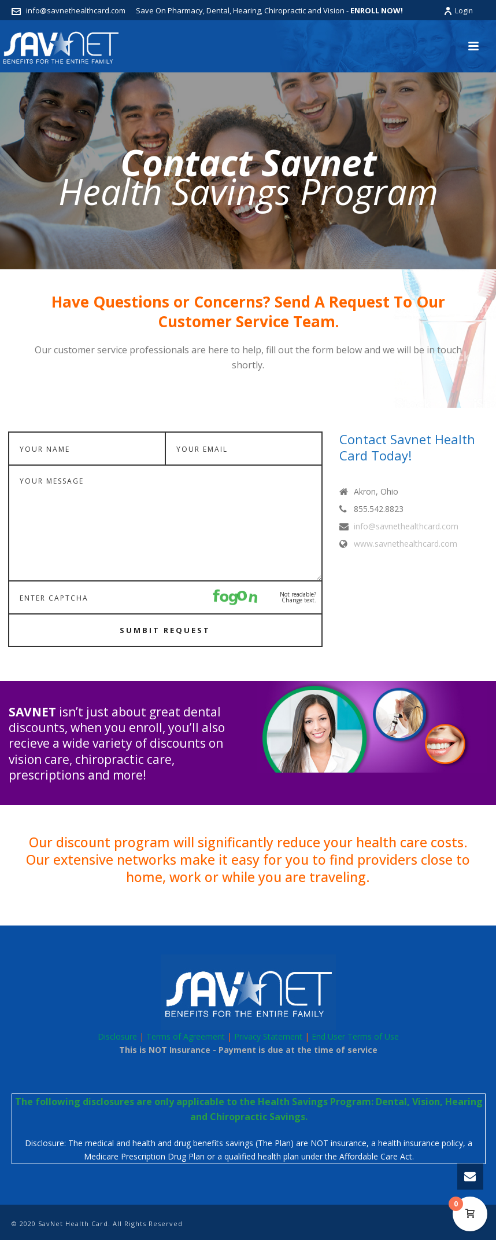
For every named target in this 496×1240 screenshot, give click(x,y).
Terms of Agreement (185, 1036)
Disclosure (117, 1036)
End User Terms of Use (355, 1036)
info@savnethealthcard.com (75, 10)
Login (458, 11)
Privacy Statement (268, 1036)
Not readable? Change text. (298, 597)
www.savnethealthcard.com (405, 544)
